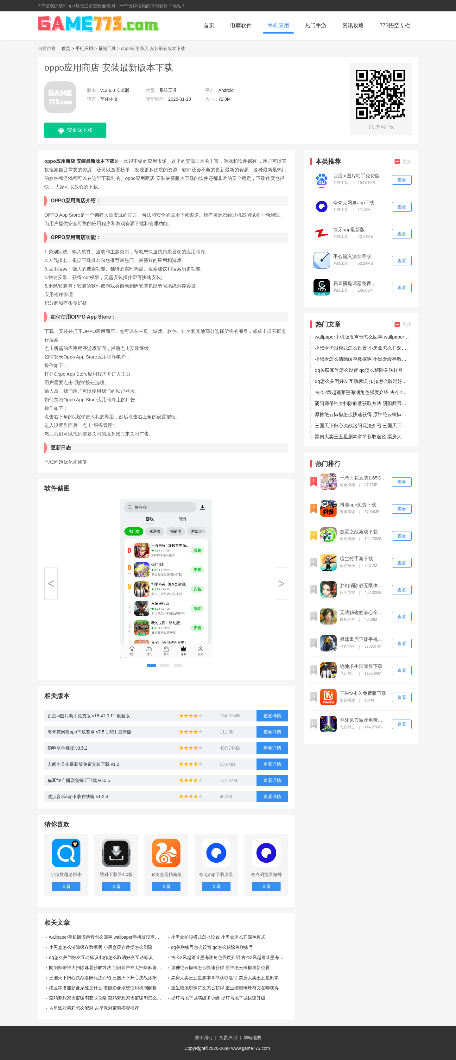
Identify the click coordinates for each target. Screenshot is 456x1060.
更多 (403, 161)
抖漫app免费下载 (358, 504)
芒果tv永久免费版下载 (363, 693)
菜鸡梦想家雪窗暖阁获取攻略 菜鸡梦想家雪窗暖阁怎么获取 (107, 997)
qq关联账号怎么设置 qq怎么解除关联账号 (212, 947)
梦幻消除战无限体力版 (363, 585)
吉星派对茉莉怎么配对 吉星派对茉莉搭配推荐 (94, 1008)
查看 (401, 179)
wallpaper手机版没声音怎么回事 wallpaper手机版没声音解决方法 (107, 937)
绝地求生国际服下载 (361, 666)
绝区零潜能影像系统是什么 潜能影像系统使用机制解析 (103, 987)
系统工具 (107, 48)
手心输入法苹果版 (352, 256)
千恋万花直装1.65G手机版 (363, 477)
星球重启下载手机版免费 (363, 639)
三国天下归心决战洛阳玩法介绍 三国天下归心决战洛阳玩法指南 (107, 977)
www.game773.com (250, 1048)
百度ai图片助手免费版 (356, 175)
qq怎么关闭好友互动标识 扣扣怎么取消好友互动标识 (101, 957)
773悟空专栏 (395, 25)
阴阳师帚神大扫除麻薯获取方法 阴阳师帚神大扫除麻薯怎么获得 (107, 967)
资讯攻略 (353, 25)
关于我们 (203, 1037)
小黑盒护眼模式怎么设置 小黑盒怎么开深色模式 (218, 937)
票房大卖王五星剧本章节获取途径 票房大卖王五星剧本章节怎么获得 (229, 977)
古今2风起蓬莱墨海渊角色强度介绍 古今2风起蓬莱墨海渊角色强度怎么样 (229, 957)
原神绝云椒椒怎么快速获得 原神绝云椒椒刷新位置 (220, 967)
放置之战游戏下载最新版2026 (363, 531)
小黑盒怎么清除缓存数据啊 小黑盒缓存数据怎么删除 (100, 947)
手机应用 (278, 25)
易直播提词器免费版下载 (356, 283)
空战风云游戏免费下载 (363, 720)
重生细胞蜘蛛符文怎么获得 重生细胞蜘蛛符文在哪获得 (225, 987)
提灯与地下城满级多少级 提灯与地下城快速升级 (218, 997)
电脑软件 (241, 25)
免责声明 (228, 1037)
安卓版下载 (75, 130)
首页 (209, 25)
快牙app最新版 (349, 229)
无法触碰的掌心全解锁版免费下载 (363, 612)
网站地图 (252, 1037)
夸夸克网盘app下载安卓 (356, 202)
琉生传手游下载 (356, 558)
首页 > (68, 48)
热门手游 (315, 25)
